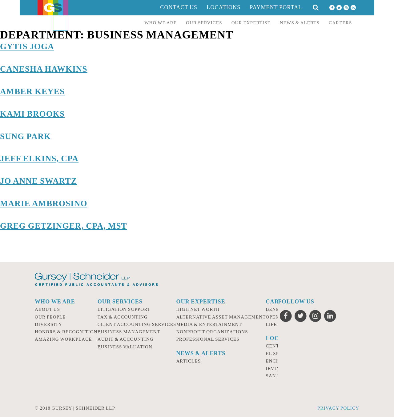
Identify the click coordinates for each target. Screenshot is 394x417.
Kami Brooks (32, 113)
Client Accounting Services (137, 324)
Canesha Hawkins (43, 69)
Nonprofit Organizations (212, 331)
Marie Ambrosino (43, 203)
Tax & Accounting (123, 317)
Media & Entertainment (209, 324)
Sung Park (25, 136)
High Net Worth (197, 309)
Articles (188, 361)
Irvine (274, 368)
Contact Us (178, 7)
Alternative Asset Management (221, 317)
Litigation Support (124, 309)
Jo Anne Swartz (38, 181)
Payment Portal (276, 7)
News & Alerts (300, 22)
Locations (223, 7)
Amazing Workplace (63, 339)
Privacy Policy (338, 408)
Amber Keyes (32, 91)
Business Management (129, 331)
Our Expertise (251, 22)
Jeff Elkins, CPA (39, 158)
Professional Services (207, 339)
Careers (340, 22)
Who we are (160, 22)
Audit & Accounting (126, 339)
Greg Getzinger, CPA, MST (63, 226)
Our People (50, 317)
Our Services (204, 22)
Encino (275, 361)
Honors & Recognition (66, 331)
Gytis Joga (27, 46)
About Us (47, 309)
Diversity (48, 324)
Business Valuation (125, 346)
